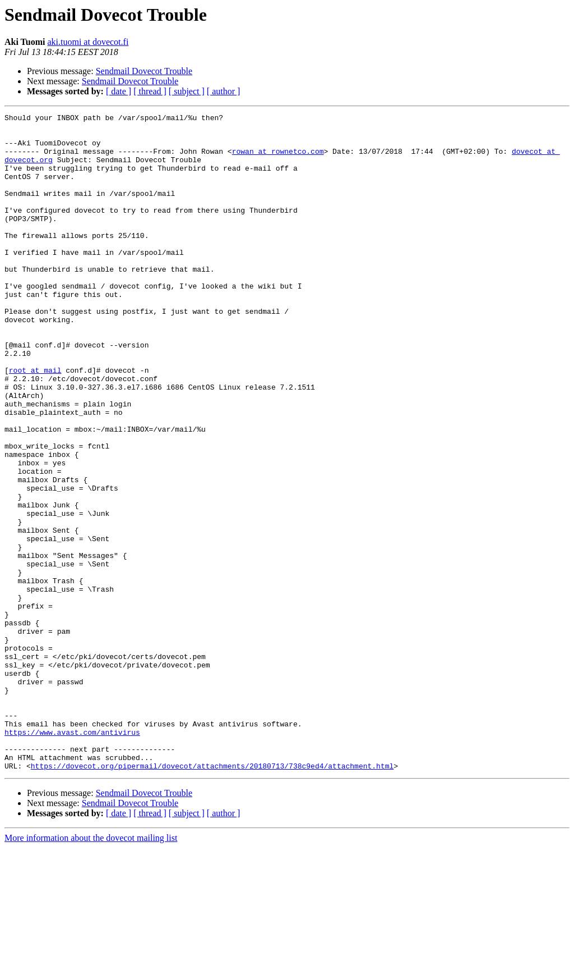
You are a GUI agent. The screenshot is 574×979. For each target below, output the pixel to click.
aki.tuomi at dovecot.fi (87, 42)
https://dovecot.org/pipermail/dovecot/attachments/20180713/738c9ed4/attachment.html (212, 897)
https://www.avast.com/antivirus (72, 857)
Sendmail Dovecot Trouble (144, 71)
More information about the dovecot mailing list (90, 969)
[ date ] (118, 91)
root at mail (35, 422)
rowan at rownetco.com (278, 159)
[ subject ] (187, 91)
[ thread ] (149, 91)
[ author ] (223, 91)
